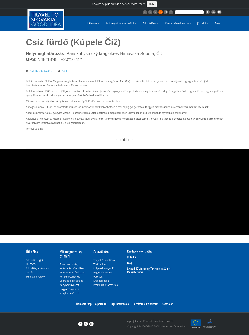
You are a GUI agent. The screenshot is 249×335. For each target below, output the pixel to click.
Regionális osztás (103, 272)
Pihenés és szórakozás (72, 272)
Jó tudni (203, 23)
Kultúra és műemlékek (72, 268)
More (142, 4)
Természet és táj (69, 264)
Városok (98, 276)
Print (64, 71)
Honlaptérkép (84, 304)
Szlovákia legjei (34, 260)
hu (160, 12)
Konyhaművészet (69, 285)
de (155, 12)
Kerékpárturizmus (70, 276)
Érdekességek (101, 280)
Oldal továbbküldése (41, 71)
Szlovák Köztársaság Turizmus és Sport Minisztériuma (149, 270)
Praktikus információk (105, 285)
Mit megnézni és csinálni (121, 23)
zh (171, 12)
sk (145, 12)
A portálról (101, 304)
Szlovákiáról (151, 23)
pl (166, 12)
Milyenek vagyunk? (103, 268)
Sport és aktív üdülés (71, 280)
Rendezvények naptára (178, 23)
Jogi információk (120, 304)
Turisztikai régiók (35, 276)
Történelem (100, 264)
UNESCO (31, 264)
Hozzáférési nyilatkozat (145, 304)
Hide (151, 4)
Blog (217, 23)
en (150, 12)
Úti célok (93, 23)
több (124, 139)
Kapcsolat (167, 304)
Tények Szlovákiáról (104, 260)
